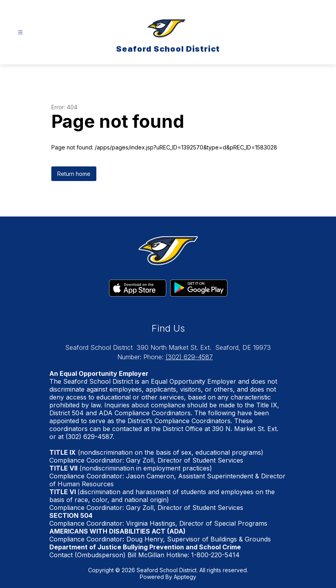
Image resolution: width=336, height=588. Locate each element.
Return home (73, 173)
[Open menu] (20, 32)
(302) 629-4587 (189, 357)
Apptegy (185, 576)
